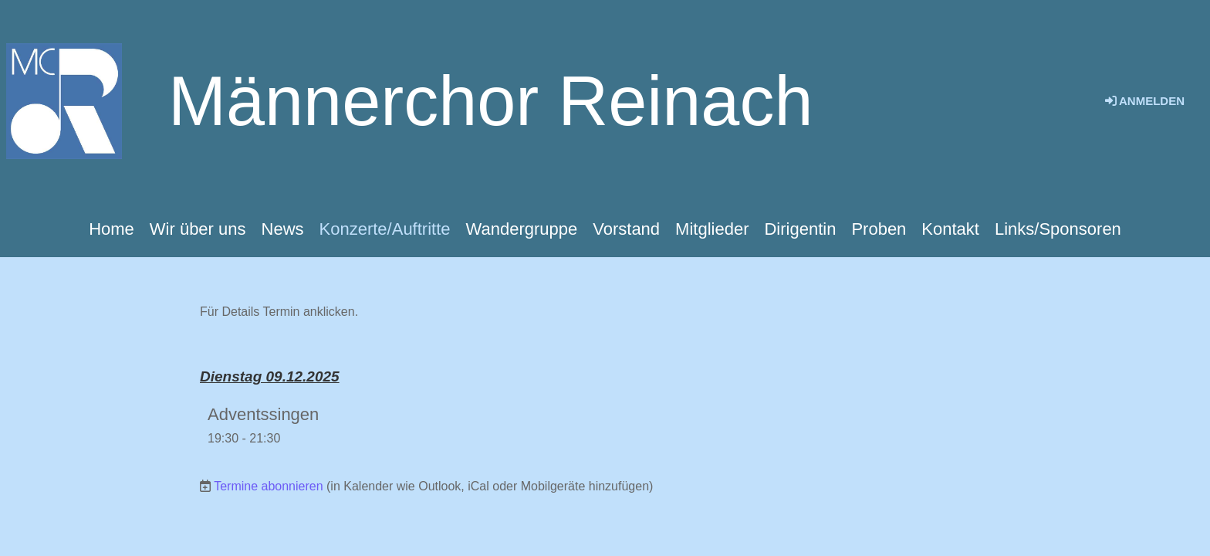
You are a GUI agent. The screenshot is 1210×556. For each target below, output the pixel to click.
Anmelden (1144, 100)
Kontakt (950, 229)
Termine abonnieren (268, 486)
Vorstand (626, 229)
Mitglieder (712, 229)
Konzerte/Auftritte (385, 229)
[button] (605, 425)
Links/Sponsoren (1058, 229)
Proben (878, 229)
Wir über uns (198, 229)
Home (111, 229)
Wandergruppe (522, 229)
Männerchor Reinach (490, 101)
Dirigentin (800, 229)
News (283, 229)
